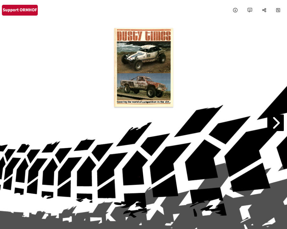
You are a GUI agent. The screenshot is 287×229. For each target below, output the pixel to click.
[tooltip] (235, 10)
